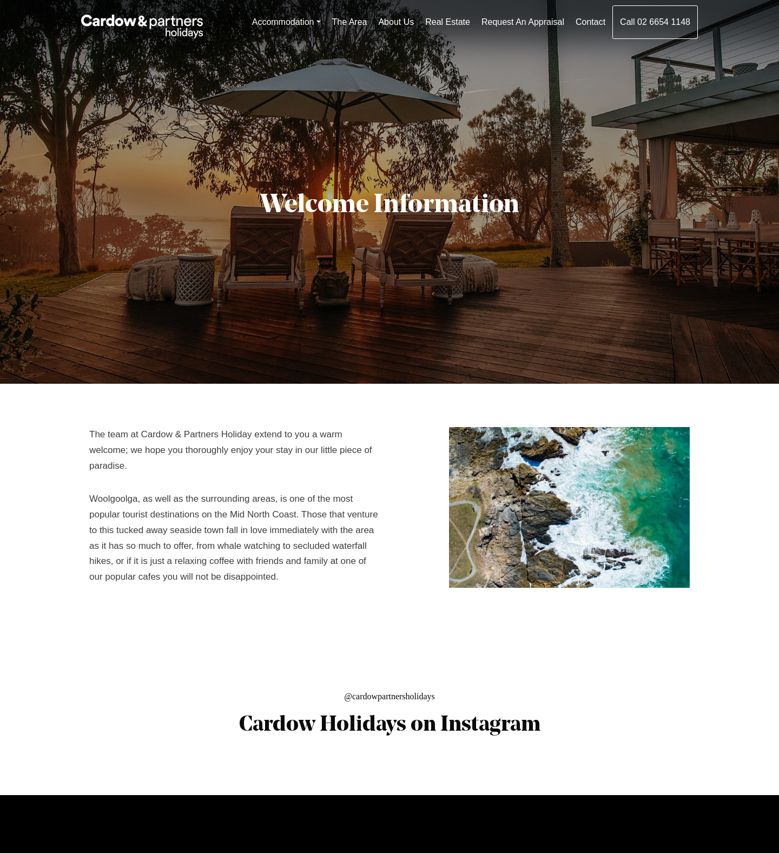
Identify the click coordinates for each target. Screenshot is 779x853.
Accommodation (283, 22)
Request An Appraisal (522, 22)
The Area (349, 22)
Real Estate (447, 22)
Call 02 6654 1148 (655, 22)
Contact (590, 22)
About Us (396, 22)
